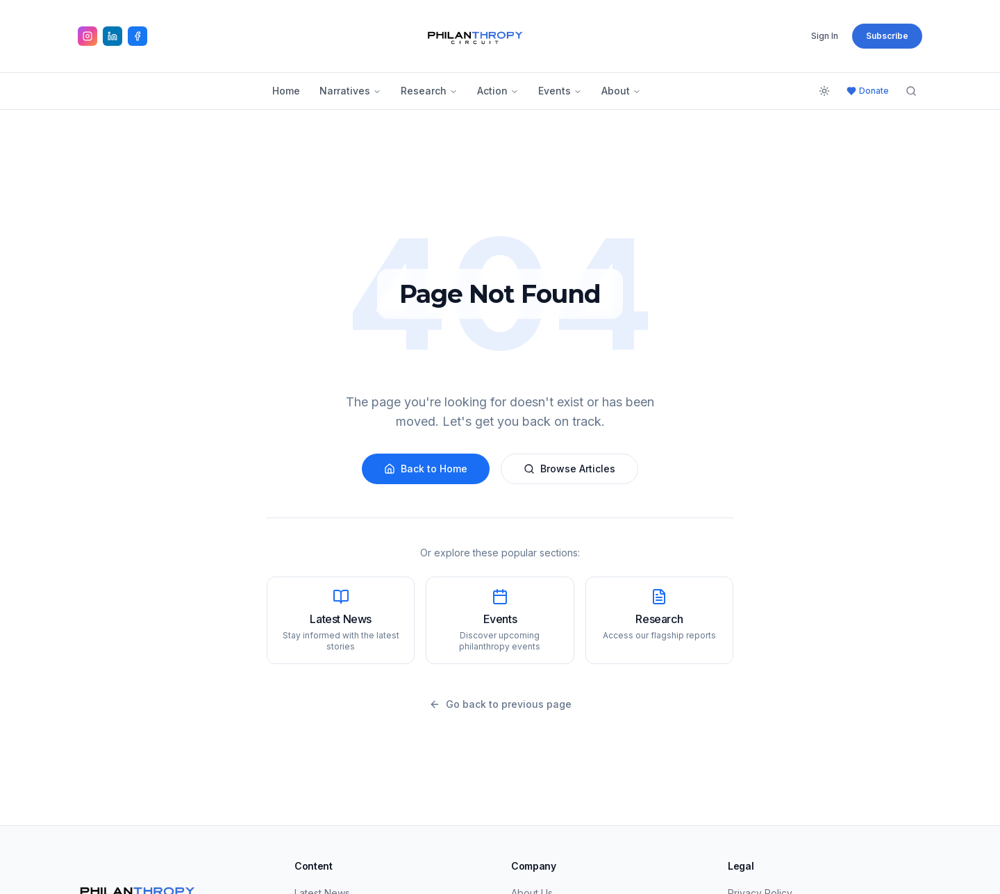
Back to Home (425, 468)
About (621, 91)
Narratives (350, 91)
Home (286, 91)
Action (498, 91)
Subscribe (887, 36)
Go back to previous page (500, 704)
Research (429, 91)
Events (560, 91)
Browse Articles (569, 468)
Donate (868, 90)
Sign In (824, 36)
